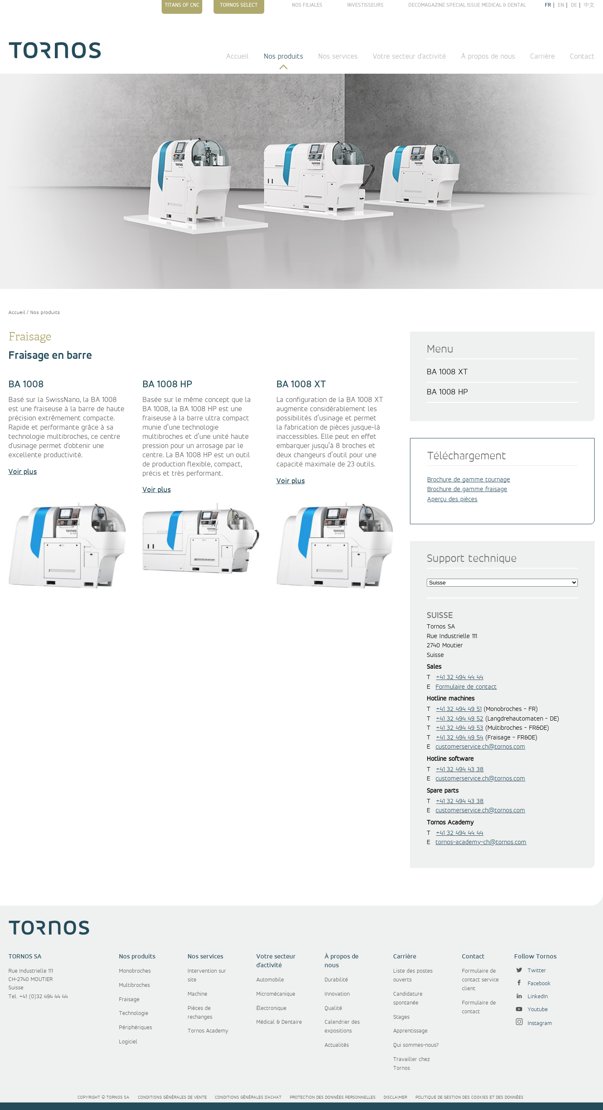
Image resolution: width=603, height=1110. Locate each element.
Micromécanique (275, 994)
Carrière (542, 56)
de (574, 5)
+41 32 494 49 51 (459, 709)
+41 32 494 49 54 (459, 737)
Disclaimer (395, 1097)
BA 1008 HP (447, 392)
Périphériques (135, 1027)
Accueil (237, 56)
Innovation (337, 994)
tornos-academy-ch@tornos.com (481, 842)
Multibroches (134, 985)
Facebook (532, 983)
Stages (401, 1017)
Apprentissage (410, 1031)
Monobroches (135, 971)
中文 (589, 5)
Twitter (530, 971)
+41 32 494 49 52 (459, 719)
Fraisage (129, 999)
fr (548, 5)
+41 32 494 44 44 (459, 677)
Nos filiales (307, 5)
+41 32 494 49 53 (459, 728)
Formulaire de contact (466, 687)
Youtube (531, 1009)
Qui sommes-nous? (416, 1045)
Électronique (271, 1008)
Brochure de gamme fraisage (467, 489)
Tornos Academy (208, 1031)
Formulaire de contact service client (480, 980)
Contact (582, 56)
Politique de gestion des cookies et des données (469, 1097)
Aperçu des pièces (452, 499)
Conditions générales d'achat (248, 1097)
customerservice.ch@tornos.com (480, 747)
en (561, 5)
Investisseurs (365, 5)
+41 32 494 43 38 (460, 769)
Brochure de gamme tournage (468, 479)
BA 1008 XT (447, 372)
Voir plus (22, 472)
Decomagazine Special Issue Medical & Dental (467, 5)
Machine (197, 994)
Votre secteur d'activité (409, 56)
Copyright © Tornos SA (103, 1097)
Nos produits (283, 56)
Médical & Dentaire (279, 1022)
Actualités (337, 1045)
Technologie (133, 1013)
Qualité (333, 1008)
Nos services (338, 56)
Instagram (533, 1023)
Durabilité (336, 980)
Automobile (270, 980)
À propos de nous (488, 56)
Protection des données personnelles (333, 1097)
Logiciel (128, 1042)
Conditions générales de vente (172, 1097)
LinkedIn (531, 996)
